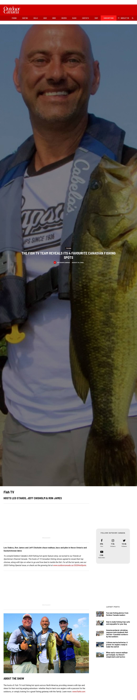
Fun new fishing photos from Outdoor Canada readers (117, 614)
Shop (96, 18)
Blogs (74, 18)
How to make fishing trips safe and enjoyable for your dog (118, 623)
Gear (45, 18)
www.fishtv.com (78, 691)
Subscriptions (109, 18)
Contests (85, 18)
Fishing (14, 18)
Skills (35, 18)
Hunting (25, 18)
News (54, 18)
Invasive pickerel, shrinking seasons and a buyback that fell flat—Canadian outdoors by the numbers (117, 634)
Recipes (64, 18)
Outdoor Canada (63, 262)
